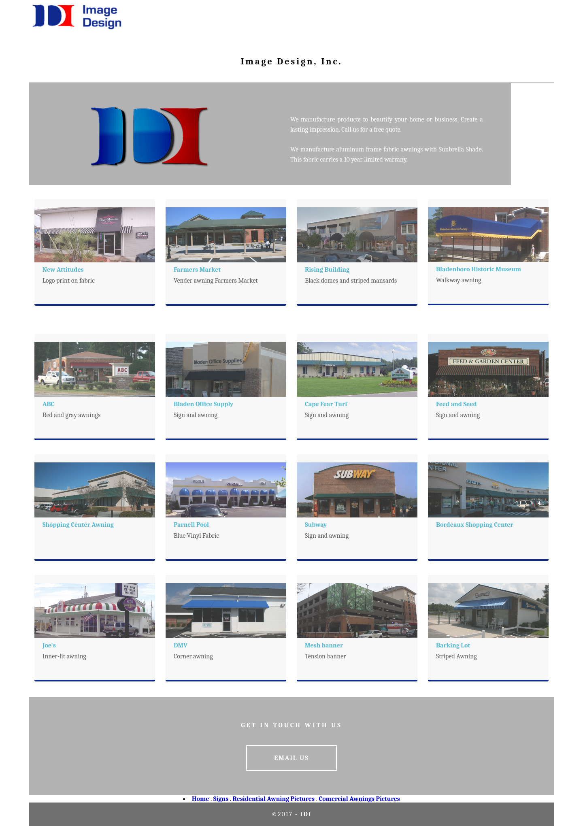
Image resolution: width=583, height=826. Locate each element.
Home (200, 799)
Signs (220, 799)
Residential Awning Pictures (274, 799)
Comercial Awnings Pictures (359, 799)
